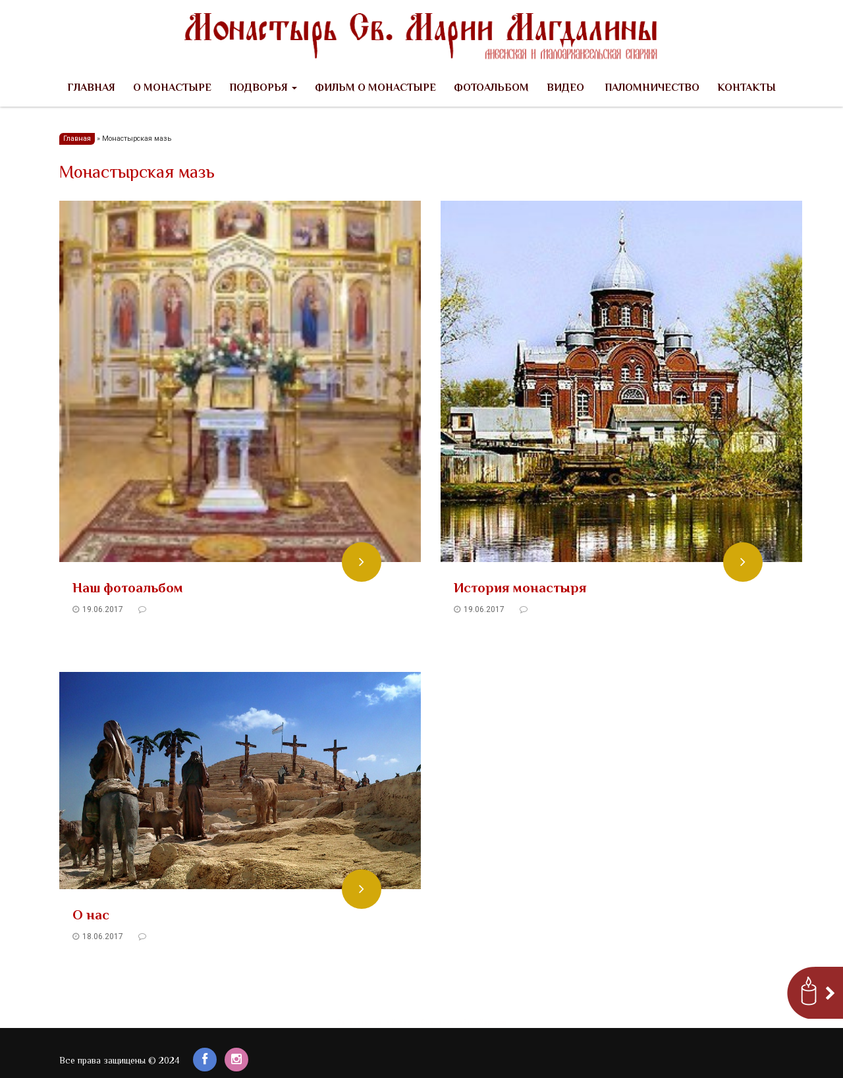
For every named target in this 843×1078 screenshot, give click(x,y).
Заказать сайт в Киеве (374, 1022)
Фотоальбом (491, 88)
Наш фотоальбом (127, 589)
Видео (565, 88)
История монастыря (520, 589)
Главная (91, 88)
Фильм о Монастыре (375, 88)
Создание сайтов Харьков (463, 1022)
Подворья (263, 88)
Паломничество (650, 88)
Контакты (746, 88)
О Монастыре (172, 88)
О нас (90, 916)
